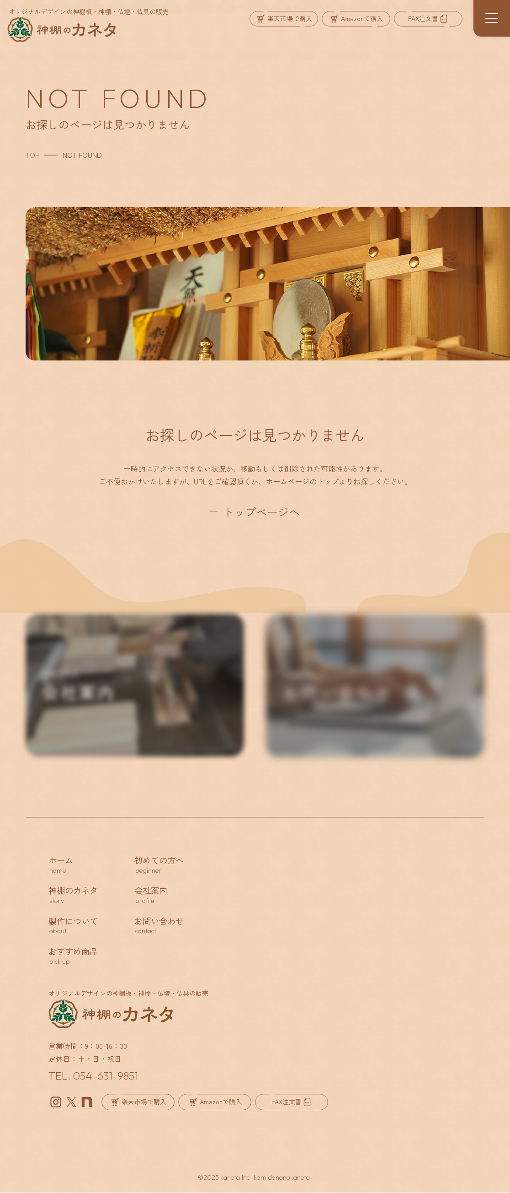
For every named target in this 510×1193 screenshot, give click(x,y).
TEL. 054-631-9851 (93, 1075)
